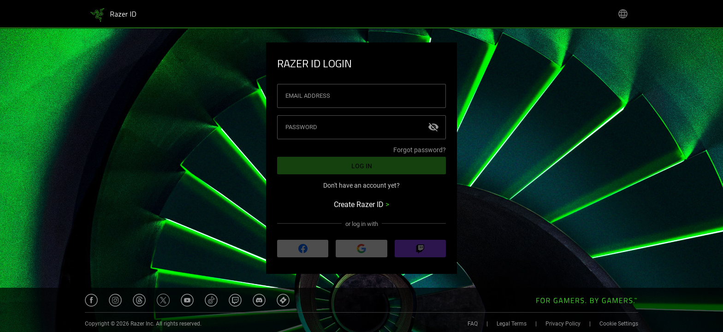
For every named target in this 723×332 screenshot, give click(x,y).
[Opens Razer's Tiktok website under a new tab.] (211, 300)
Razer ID (123, 14)
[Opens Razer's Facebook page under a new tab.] (91, 300)
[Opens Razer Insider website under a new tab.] (283, 300)
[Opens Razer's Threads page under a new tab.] (139, 300)
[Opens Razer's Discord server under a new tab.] (259, 300)
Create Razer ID (361, 204)
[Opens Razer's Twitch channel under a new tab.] (235, 300)
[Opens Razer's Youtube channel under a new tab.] (187, 300)
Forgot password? (419, 150)
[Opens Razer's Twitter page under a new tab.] (163, 300)
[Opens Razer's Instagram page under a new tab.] (115, 300)
